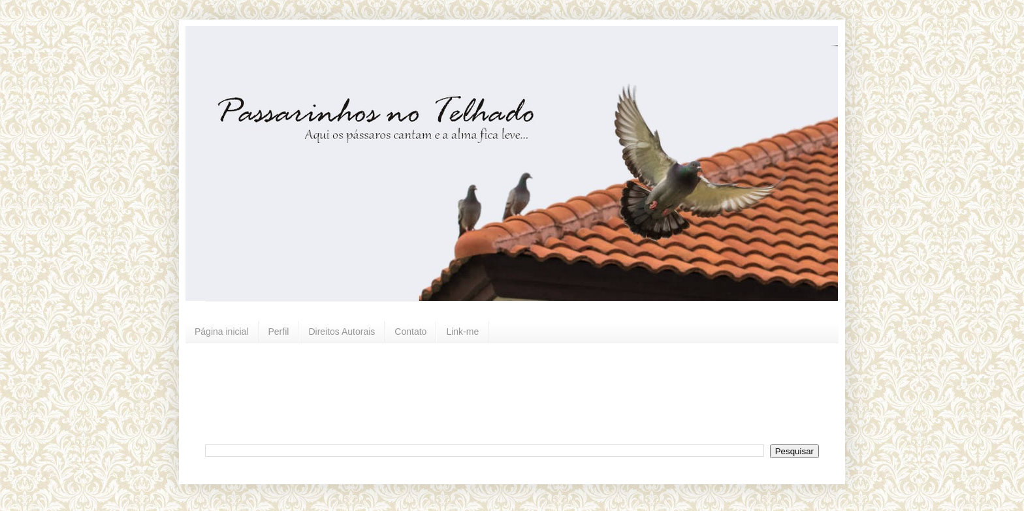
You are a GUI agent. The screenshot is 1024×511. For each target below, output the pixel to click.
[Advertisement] (522, 392)
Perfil (278, 331)
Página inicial (222, 331)
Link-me (462, 331)
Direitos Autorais (341, 331)
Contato (410, 331)
